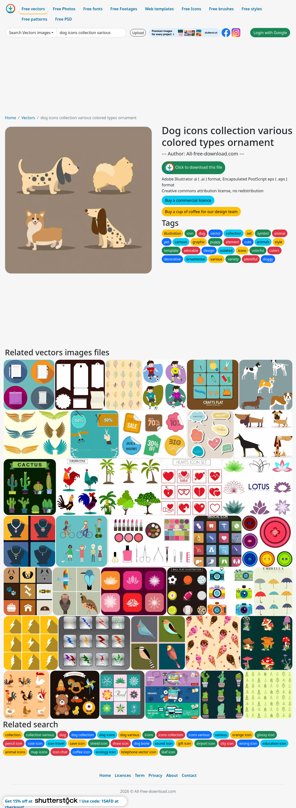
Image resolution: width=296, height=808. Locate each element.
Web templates (159, 9)
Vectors (28, 117)
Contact (189, 775)
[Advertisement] (148, 78)
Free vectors (33, 9)
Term (140, 775)
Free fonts (93, 9)
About (172, 775)
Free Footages (123, 9)
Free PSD (63, 19)
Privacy (155, 775)
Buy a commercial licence (188, 200)
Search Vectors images (29, 32)
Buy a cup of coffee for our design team (201, 211)
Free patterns (34, 19)
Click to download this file (193, 167)
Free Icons (191, 9)
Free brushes (221, 9)
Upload (138, 32)
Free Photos (64, 9)
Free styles (252, 9)
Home (10, 117)
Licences (123, 775)
